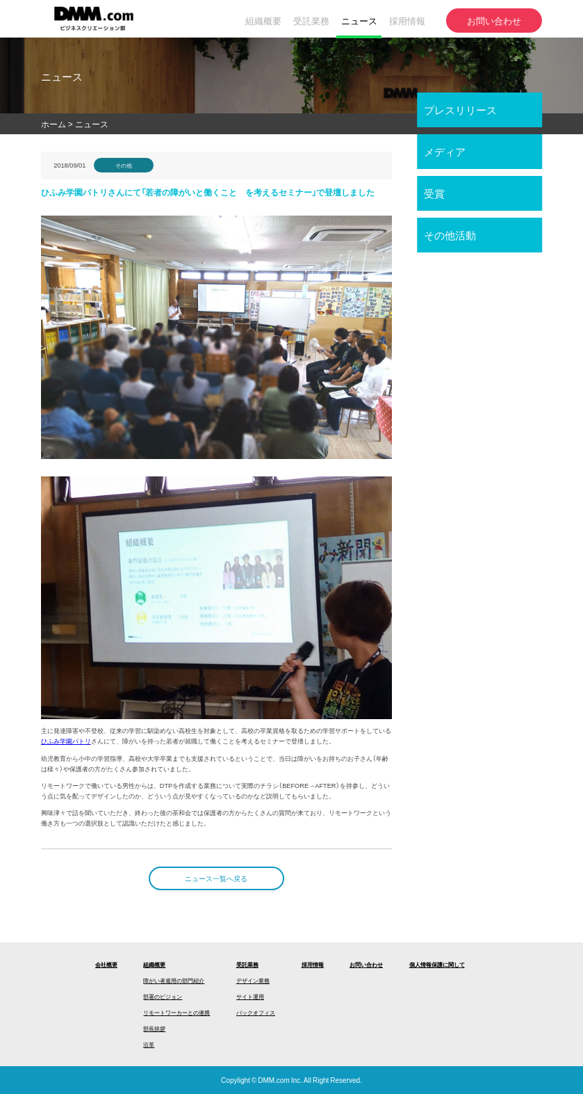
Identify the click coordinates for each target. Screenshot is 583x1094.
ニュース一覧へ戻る (216, 878)
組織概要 (154, 964)
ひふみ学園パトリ (66, 741)
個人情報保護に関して (437, 964)
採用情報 (313, 964)
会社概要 (106, 964)
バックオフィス (255, 1012)
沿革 (148, 1044)
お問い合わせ (366, 964)
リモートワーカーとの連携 (176, 1012)
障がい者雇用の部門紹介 (173, 980)
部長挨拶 (154, 1028)
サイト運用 (250, 996)
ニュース (91, 124)
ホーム (53, 124)
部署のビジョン (162, 996)
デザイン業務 (253, 980)
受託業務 (247, 964)
